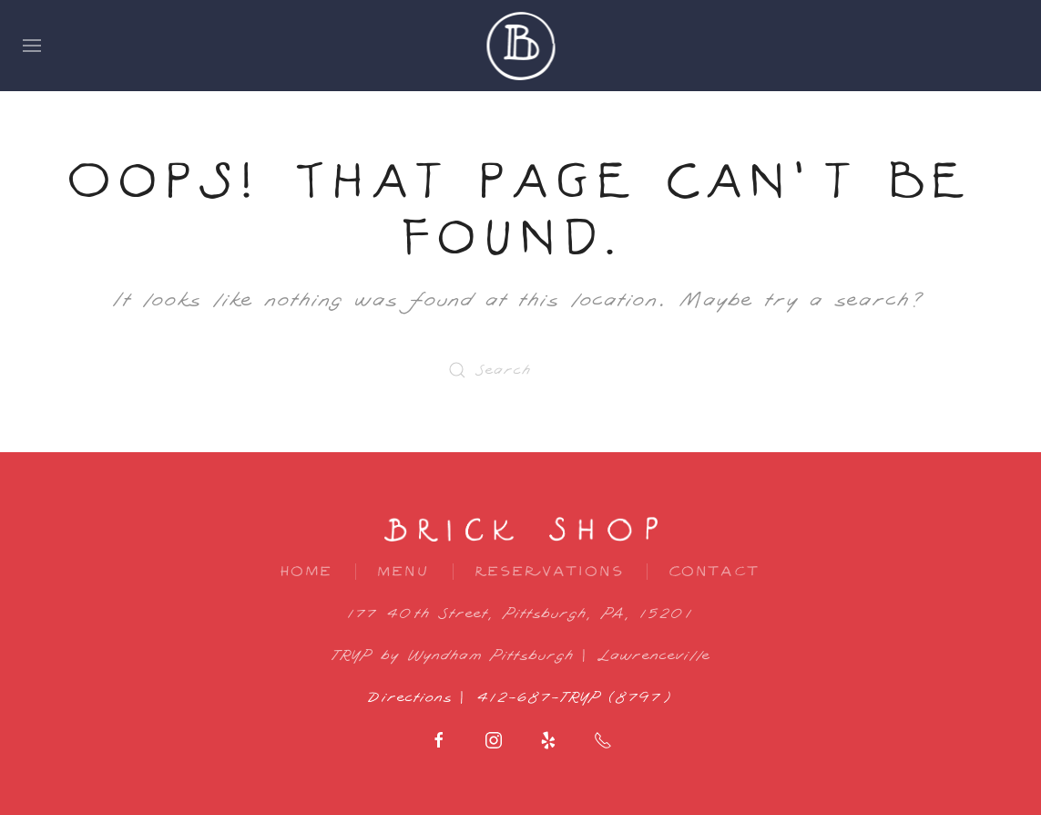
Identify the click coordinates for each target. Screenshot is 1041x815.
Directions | (422, 697)
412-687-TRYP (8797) (575, 697)
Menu (404, 571)
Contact (714, 571)
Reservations (550, 571)
